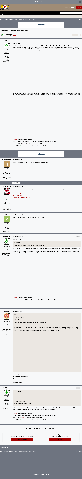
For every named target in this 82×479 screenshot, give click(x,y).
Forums (2, 16)
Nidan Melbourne (6, 159)
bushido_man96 (6, 186)
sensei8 (6, 311)
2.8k (6, 56)
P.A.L (6, 214)
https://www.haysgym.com (18, 193)
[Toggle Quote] (14, 242)
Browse (2, 13)
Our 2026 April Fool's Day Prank (40, 1)
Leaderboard (20, 16)
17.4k (6, 326)
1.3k (6, 227)
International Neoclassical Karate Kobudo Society (32, 147)
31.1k (6, 202)
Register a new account (22, 439)
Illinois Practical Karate (17, 147)
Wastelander (9, 34)
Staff (26, 16)
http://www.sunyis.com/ (17, 195)
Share (68, 35)
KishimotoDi (15, 139)
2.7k (6, 172)
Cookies (47, 474)
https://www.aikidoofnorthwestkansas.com (21, 197)
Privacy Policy (36, 474)
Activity (8, 12)
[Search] (66, 13)
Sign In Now (60, 439)
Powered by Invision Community (41, 477)
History (13, 12)
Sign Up (79, 7)
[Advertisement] (41, 463)
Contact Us (42, 474)
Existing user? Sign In (70, 7)
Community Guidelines (11, 16)
